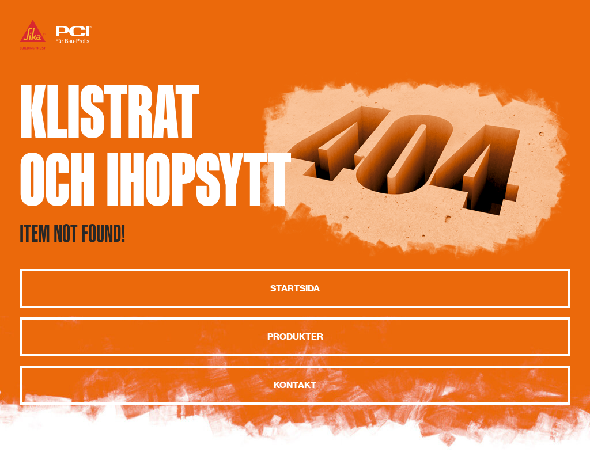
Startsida (295, 288)
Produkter (295, 337)
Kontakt (295, 385)
